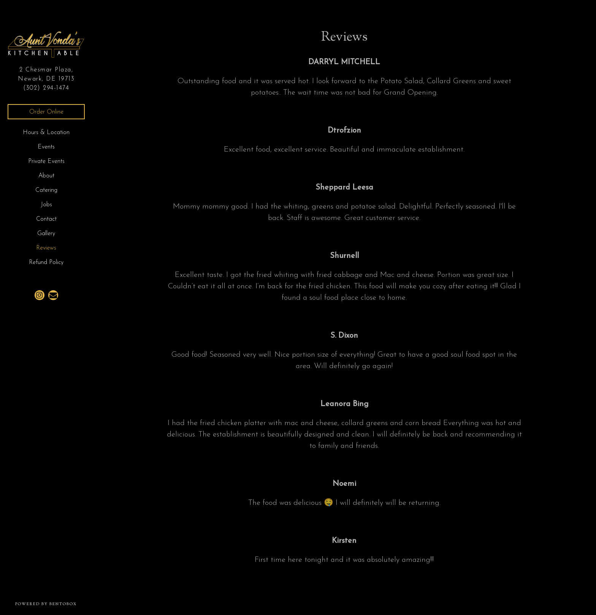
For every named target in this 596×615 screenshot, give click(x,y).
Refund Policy (46, 262)
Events (46, 147)
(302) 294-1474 (46, 88)
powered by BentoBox (53, 604)
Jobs (46, 205)
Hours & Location (46, 133)
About (46, 176)
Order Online (46, 112)
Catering (46, 190)
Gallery (46, 234)
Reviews (46, 248)
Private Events (46, 161)
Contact (46, 219)
